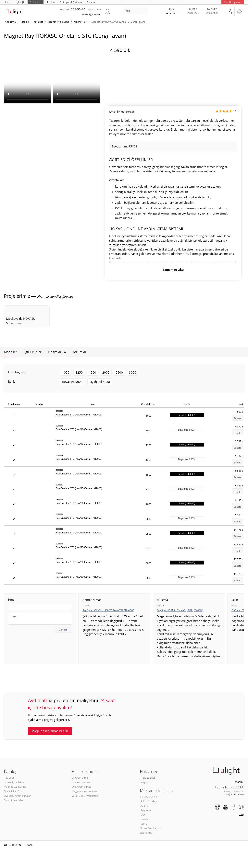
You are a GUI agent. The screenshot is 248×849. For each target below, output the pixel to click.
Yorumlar (79, 352)
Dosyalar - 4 (57, 352)
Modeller (10, 352)
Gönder (63, 629)
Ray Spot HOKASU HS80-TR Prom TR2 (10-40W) (108, 610)
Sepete (237, 418)
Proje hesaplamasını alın (50, 731)
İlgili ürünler (33, 352)
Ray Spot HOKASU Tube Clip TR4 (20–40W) (180, 610)
